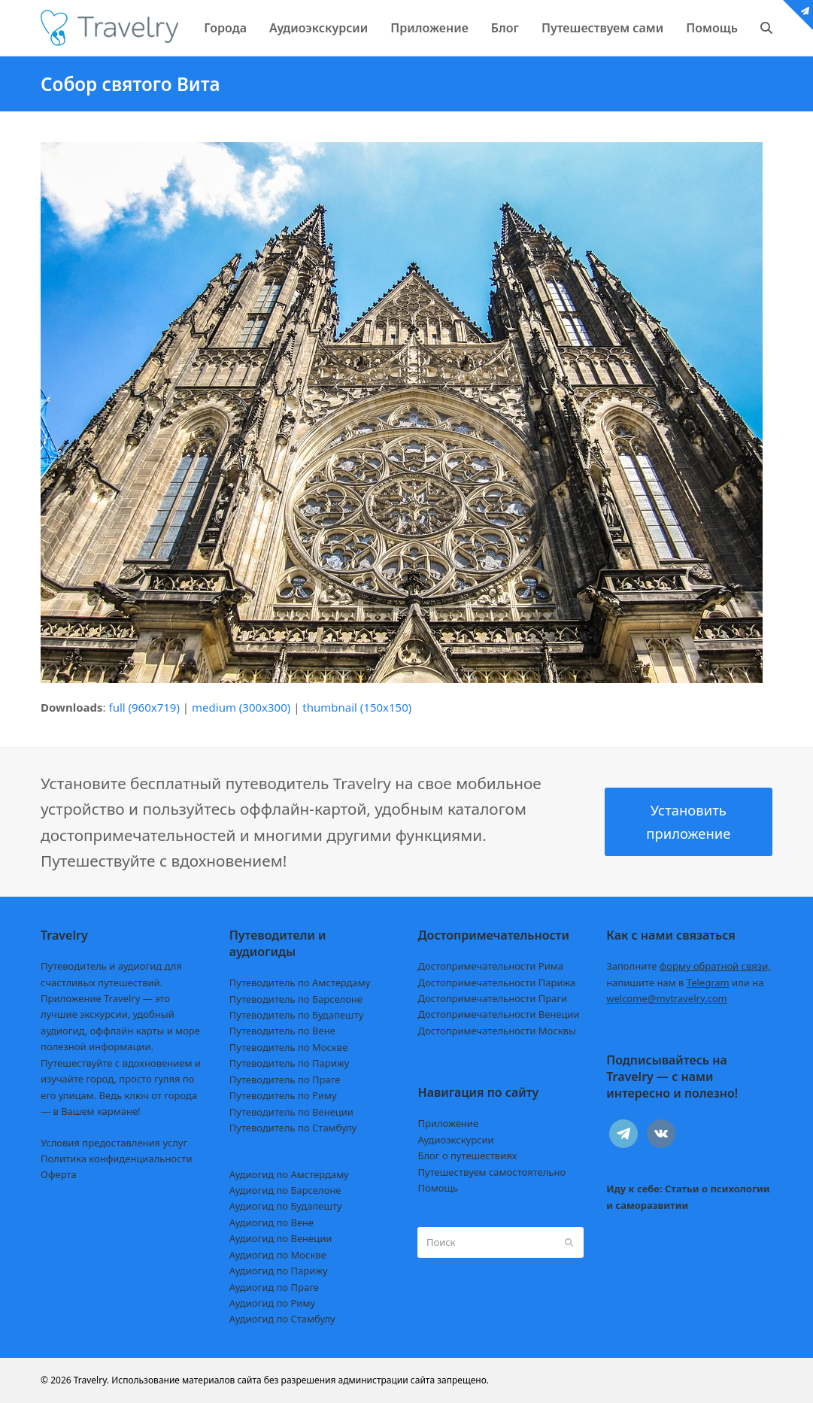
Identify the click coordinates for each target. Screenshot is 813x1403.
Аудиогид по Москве (277, 1255)
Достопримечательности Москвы (496, 1030)
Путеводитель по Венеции (291, 1112)
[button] (766, 28)
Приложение (447, 1123)
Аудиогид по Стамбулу (282, 1319)
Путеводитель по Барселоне (296, 999)
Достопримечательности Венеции (498, 1014)
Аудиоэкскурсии (455, 1139)
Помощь (437, 1188)
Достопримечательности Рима (490, 966)
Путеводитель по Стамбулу (292, 1127)
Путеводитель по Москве (288, 1047)
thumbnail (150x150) (356, 707)
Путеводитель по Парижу (289, 1063)
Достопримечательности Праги (492, 998)
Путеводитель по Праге (285, 1079)
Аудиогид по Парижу (278, 1270)
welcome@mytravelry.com (666, 998)
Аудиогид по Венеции (280, 1238)
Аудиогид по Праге (274, 1287)
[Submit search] (569, 1242)
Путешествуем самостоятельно (491, 1172)
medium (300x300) (241, 707)
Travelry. (91, 1380)
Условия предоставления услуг (114, 1142)
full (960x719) (144, 707)
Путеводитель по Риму (283, 1095)
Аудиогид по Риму (272, 1303)
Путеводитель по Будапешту (296, 1015)
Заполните (688, 966)
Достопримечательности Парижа (496, 982)
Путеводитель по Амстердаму (300, 982)
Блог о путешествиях (467, 1155)
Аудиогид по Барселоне (285, 1190)
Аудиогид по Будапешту (285, 1206)
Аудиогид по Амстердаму (289, 1174)
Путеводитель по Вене (282, 1030)
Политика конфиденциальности (117, 1158)
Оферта (59, 1174)
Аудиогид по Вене (271, 1222)
